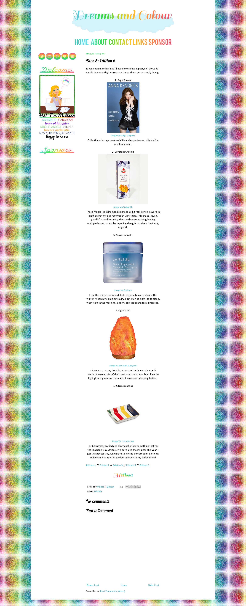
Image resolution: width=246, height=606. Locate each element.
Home (123, 585)
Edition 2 (104, 465)
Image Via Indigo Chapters (123, 135)
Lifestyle (98, 491)
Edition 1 (91, 465)
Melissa (100, 487)
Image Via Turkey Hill (123, 207)
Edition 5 (144, 465)
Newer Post (93, 585)
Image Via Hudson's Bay (123, 441)
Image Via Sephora (123, 290)
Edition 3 (118, 465)
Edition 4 (131, 465)
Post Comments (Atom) (112, 591)
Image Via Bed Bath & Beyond (123, 366)
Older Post (153, 585)
